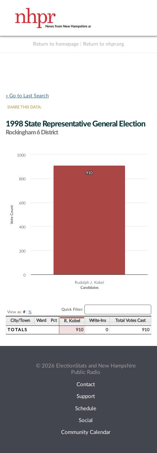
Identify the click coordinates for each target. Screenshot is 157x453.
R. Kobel (72, 321)
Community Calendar (85, 432)
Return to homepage (56, 44)
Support (86, 396)
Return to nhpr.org (103, 44)
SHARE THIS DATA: (24, 107)
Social (86, 420)
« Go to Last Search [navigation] (27, 95)
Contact (86, 384)
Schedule (85, 408)
